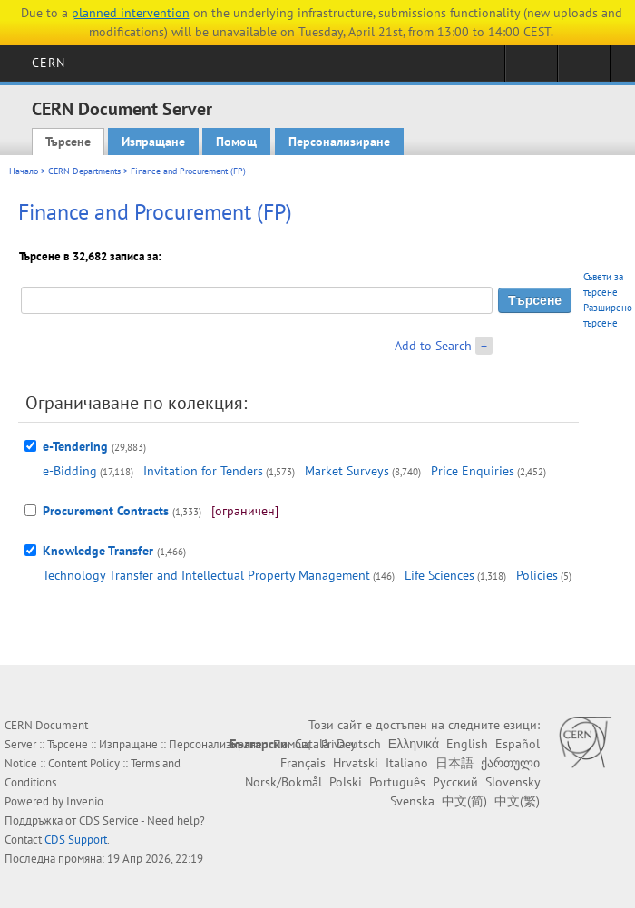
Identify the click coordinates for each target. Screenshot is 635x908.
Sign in (531, 69)
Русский (455, 782)
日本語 (454, 763)
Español (517, 744)
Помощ (236, 141)
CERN (48, 62)
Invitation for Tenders (203, 471)
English (467, 744)
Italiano (407, 763)
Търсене (68, 141)
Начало (23, 171)
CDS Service (109, 820)
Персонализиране (339, 141)
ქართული (510, 763)
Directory (584, 69)
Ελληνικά (413, 744)
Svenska (412, 801)
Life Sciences (439, 575)
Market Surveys (347, 471)
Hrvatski (355, 763)
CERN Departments (84, 171)
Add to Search (433, 345)
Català (312, 744)
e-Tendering (75, 446)
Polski (345, 782)
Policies (537, 575)
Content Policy (84, 763)
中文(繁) (517, 801)
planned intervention (131, 13)
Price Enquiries (472, 471)
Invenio (84, 801)
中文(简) (464, 801)
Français (303, 763)
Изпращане (153, 141)
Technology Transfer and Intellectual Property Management (206, 575)
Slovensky (512, 782)
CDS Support (75, 839)
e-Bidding (70, 471)
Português (397, 782)
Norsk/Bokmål (283, 782)
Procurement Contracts (106, 511)
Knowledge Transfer (98, 550)
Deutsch (359, 744)
